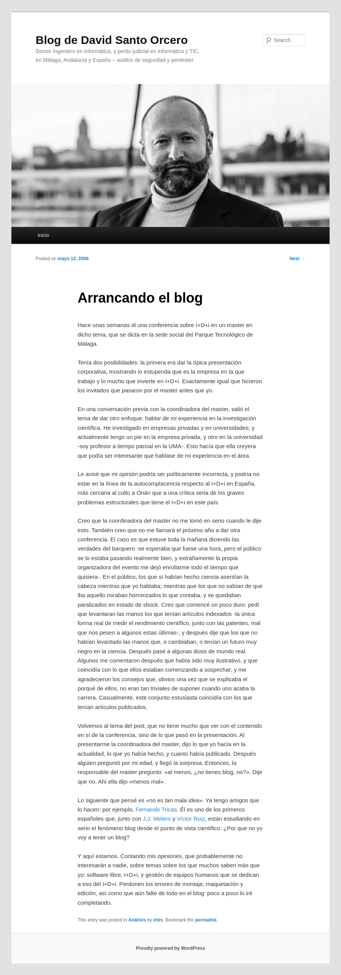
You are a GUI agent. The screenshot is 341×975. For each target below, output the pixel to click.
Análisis (137, 920)
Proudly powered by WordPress (170, 948)
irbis (158, 920)
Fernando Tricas (156, 809)
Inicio (43, 235)
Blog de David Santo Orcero (111, 40)
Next (297, 258)
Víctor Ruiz (191, 818)
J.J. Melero (157, 818)
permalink (206, 920)
